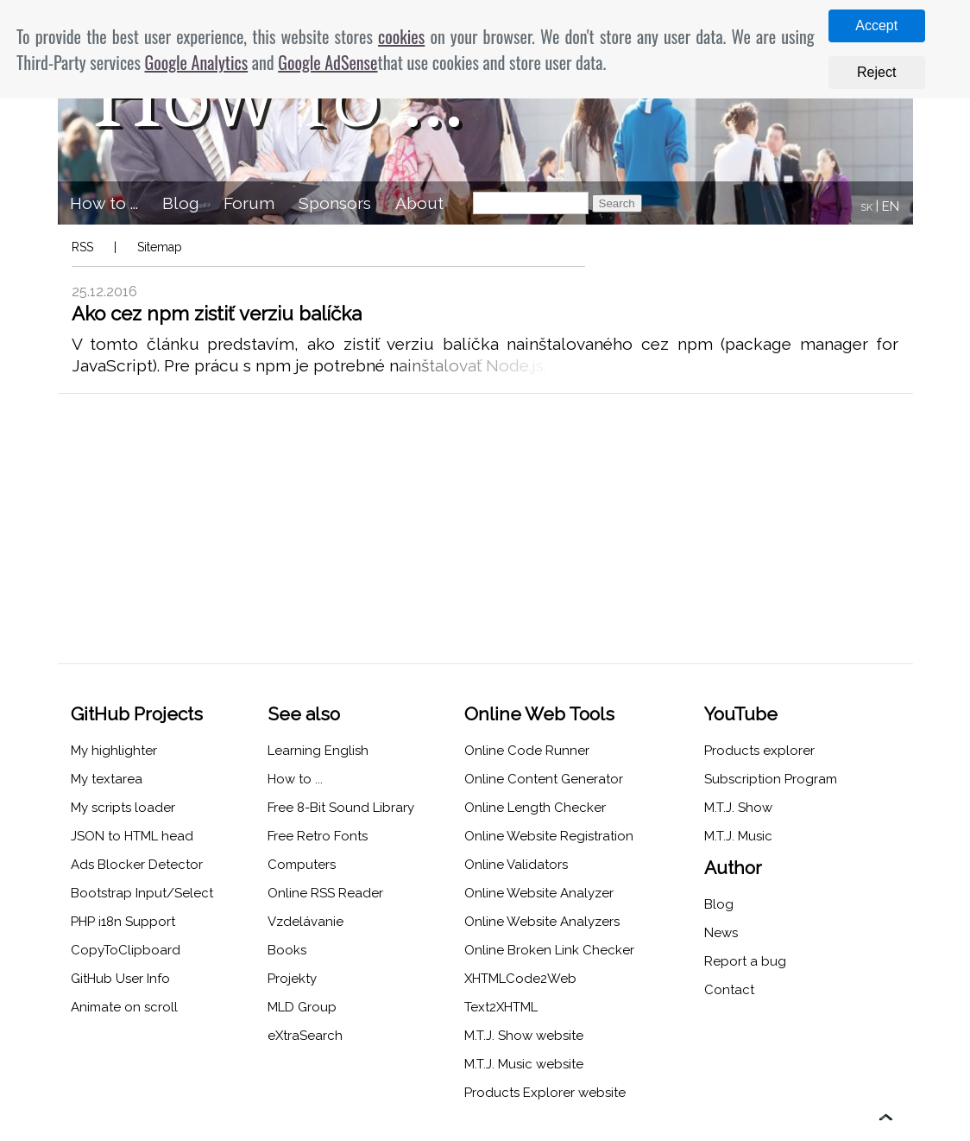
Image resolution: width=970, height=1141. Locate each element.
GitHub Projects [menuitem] (137, 714)
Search (617, 203)
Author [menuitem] (733, 867)
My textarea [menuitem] (106, 779)
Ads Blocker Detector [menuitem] (137, 864)
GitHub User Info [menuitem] (120, 978)
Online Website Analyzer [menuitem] (539, 893)
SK (866, 207)
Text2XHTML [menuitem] (501, 1007)
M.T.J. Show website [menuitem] (523, 1035)
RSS (82, 247)
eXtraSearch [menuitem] (305, 1035)
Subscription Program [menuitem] (770, 779)
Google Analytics (196, 62)
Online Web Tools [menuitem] (539, 714)
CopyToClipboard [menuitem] (125, 950)
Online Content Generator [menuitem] (543, 779)
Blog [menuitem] (180, 202)
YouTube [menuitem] (741, 714)
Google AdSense (327, 62)
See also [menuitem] (304, 714)
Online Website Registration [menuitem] (548, 836)
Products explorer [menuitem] (759, 750)
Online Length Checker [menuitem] (535, 807)
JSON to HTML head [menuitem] (132, 836)
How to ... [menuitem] (104, 202)
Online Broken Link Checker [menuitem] (549, 950)
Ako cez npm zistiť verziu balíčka (217, 313)
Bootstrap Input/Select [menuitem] (142, 893)
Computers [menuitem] (302, 864)
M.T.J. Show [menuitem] (738, 807)
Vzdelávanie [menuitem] (305, 921)
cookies (401, 36)
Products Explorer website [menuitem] (545, 1092)
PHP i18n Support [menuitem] (123, 921)
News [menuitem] (721, 933)
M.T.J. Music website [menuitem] (523, 1064)
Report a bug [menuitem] (745, 961)
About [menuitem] (419, 202)
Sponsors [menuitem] (335, 202)
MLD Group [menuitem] (302, 1007)
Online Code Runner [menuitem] (526, 750)
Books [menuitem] (287, 950)
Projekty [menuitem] (292, 978)
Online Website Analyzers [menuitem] (542, 921)
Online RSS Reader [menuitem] (325, 893)
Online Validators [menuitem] (516, 864)
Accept (876, 25)
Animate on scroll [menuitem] (124, 1007)
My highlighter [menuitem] (114, 750)
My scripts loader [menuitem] (123, 807)
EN (890, 206)
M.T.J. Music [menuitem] (738, 836)
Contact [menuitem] (729, 990)
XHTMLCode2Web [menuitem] (520, 978)
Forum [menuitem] (249, 202)
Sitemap (159, 247)
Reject (876, 72)
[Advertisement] (485, 529)
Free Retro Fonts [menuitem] (318, 836)
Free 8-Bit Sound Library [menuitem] (341, 807)
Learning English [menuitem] (318, 750)
